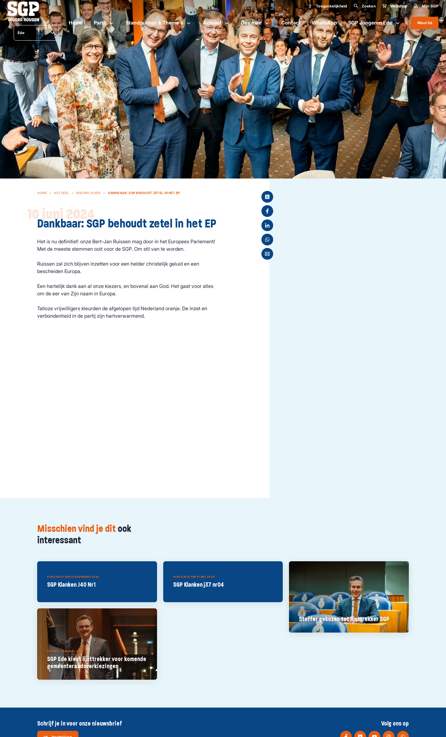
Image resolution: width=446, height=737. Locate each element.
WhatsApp (324, 23)
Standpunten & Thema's (159, 23)
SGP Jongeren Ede (374, 23)
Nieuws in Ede (88, 193)
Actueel (216, 23)
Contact (290, 23)
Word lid (424, 22)
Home (76, 23)
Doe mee (255, 23)
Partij (104, 23)
